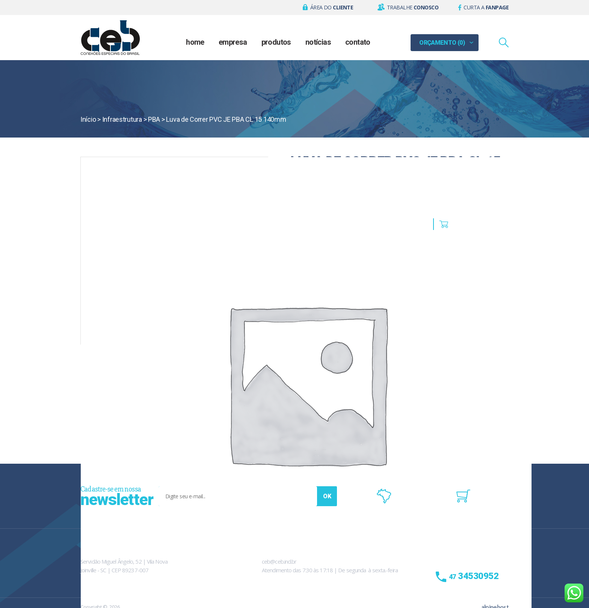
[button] (328, 7)
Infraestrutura (122, 119)
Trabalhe (412, 7)
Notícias (318, 42)
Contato (357, 42)
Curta (486, 7)
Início (88, 119)
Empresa (233, 42)
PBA (154, 119)
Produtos (276, 42)
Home (195, 42)
